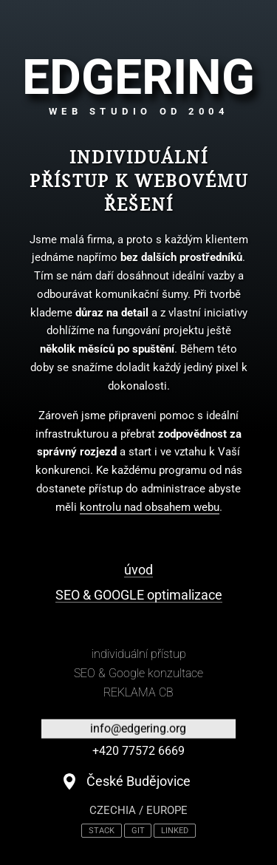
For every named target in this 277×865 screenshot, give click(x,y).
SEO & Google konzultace (138, 673)
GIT (138, 830)
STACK (101, 830)
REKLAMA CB (138, 692)
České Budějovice (138, 781)
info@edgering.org (138, 729)
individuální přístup (139, 654)
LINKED (174, 830)
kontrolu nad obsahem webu (149, 507)
